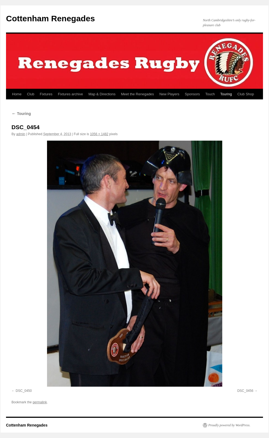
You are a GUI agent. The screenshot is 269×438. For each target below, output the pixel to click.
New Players (169, 94)
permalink (40, 402)
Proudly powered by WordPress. (229, 425)
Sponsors (192, 94)
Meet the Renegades (137, 94)
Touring (226, 94)
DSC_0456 (245, 391)
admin (20, 134)
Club (30, 94)
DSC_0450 (24, 391)
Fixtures (46, 94)
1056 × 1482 (99, 134)
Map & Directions (101, 94)
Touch (210, 94)
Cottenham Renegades (50, 18)
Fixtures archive (70, 94)
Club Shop (245, 94)
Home (17, 94)
